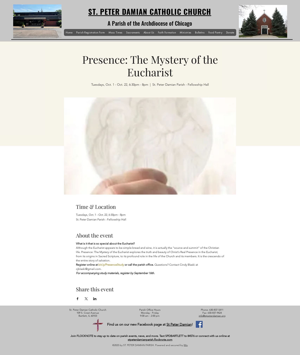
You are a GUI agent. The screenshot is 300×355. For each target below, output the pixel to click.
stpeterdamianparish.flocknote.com (150, 339)
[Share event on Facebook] (77, 298)
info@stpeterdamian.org (212, 315)
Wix (186, 345)
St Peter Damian (179, 324)
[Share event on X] (86, 298)
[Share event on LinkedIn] (94, 298)
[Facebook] (199, 324)
